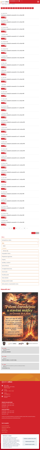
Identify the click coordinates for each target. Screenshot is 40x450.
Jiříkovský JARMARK (6, 352)
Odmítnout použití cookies (30, 441)
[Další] (27, 228)
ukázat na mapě (7, 387)
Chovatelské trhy (6, 368)
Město (6, 4)
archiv (37, 233)
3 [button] (21, 344)
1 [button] (18, 344)
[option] (20, 318)
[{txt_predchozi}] (2, 228)
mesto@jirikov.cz (7, 394)
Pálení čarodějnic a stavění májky (9, 360)
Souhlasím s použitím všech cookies (30, 438)
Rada (9, 4)
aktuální (33, 233)
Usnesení (13, 4)
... (6, 228)
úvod (3, 4)
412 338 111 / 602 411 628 (9, 391)
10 (24, 228)
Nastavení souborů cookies (29, 444)
